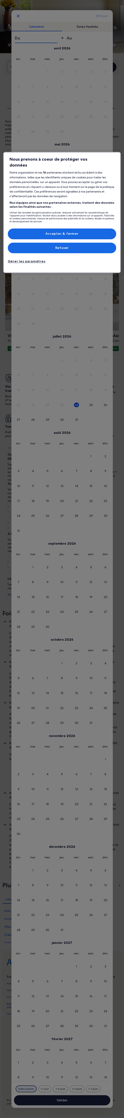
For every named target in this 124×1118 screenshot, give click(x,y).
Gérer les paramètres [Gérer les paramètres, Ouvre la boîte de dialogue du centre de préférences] (26, 261)
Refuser (62, 248)
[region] (62, 212)
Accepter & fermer (62, 234)
